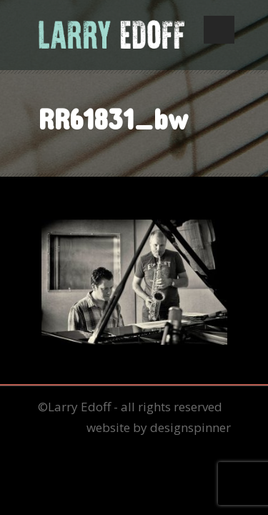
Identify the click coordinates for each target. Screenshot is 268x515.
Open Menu (219, 30)
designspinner (190, 427)
